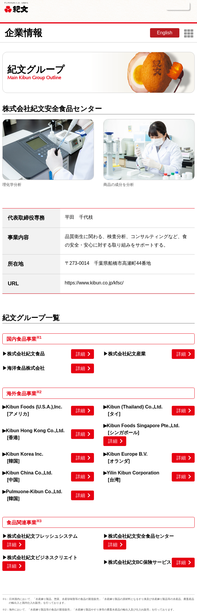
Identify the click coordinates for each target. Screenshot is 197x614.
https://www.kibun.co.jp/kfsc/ (94, 282)
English (164, 32)
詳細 (80, 354)
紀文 (16, 6)
